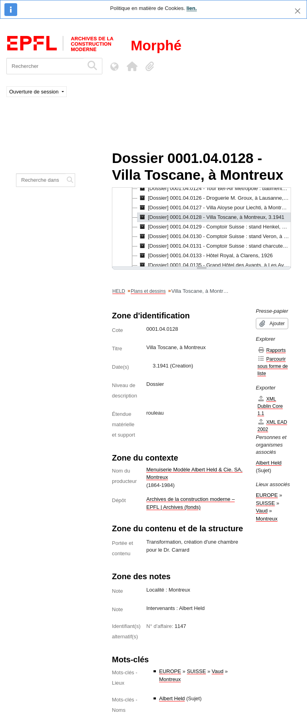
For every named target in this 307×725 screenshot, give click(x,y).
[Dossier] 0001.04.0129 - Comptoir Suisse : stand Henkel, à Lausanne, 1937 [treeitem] (214, 227)
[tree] (201, 228)
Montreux (170, 679)
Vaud (217, 671)
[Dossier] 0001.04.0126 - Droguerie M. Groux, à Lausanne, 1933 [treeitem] (214, 198)
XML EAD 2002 (272, 425)
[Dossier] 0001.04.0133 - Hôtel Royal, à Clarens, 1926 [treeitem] (205, 255)
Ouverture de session (34, 92)
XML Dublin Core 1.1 (270, 406)
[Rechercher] (45, 66)
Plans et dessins (148, 291)
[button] (132, 66)
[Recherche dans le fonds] (41, 180)
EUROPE (170, 671)
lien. (191, 8)
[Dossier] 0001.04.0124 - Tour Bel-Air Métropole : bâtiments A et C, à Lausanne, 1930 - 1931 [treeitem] (214, 188)
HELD (118, 291)
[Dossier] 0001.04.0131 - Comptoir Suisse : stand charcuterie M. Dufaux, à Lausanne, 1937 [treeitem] (214, 246)
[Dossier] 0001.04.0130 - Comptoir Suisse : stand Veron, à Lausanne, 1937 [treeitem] (214, 236)
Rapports (271, 350)
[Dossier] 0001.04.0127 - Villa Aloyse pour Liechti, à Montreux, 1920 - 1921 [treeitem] (214, 208)
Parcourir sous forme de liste (272, 366)
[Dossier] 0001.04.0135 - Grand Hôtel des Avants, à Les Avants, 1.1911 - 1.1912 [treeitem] (214, 265)
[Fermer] (298, 11)
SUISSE (196, 671)
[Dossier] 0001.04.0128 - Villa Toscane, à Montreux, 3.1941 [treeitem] (211, 217)
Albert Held (172, 698)
